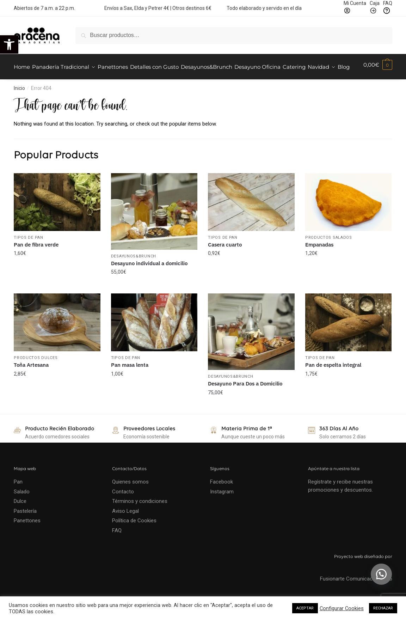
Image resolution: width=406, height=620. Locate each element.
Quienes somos (130, 499)
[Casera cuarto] (251, 219)
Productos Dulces (35, 375)
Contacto (123, 509)
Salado (22, 509)
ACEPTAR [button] (305, 608)
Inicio (19, 105)
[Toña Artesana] (57, 340)
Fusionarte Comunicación (356, 595)
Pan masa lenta (129, 382)
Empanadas (319, 261)
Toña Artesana (31, 382)
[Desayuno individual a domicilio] (154, 228)
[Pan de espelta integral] (348, 340)
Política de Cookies (134, 538)
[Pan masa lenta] (154, 340)
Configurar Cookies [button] (342, 608)
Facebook (221, 499)
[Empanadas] (348, 219)
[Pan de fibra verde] (57, 219)
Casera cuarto (225, 261)
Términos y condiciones (140, 518)
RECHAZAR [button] (383, 608)
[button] (9, 44)
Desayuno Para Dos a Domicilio (245, 400)
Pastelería (25, 528)
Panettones (27, 538)
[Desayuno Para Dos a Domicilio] (251, 349)
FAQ (117, 548)
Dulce (20, 518)
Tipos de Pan (28, 254)
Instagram (222, 509)
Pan (18, 499)
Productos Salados (328, 254)
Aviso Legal (125, 528)
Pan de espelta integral (333, 382)
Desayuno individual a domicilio (149, 280)
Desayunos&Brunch (133, 273)
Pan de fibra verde (36, 261)
